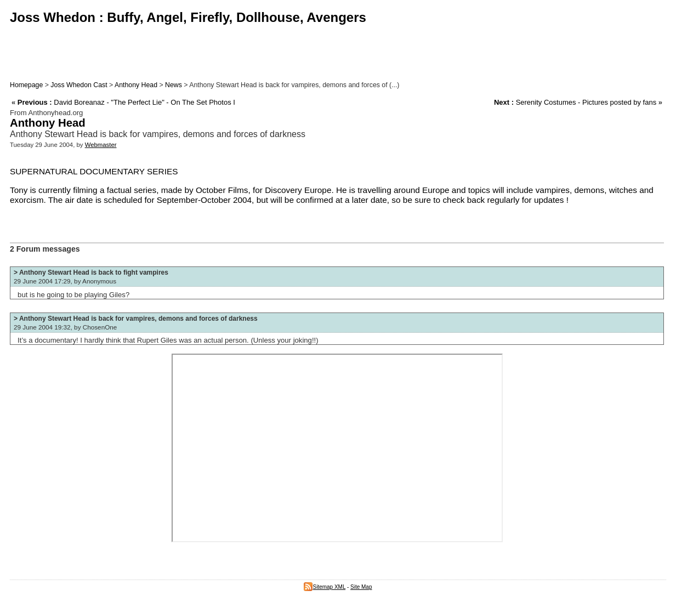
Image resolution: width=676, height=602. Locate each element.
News (173, 85)
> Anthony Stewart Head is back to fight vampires (91, 272)
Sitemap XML (324, 587)
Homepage (26, 85)
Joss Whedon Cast (78, 85)
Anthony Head (136, 85)
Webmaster (101, 144)
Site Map (361, 587)
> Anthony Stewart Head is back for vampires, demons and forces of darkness (136, 318)
